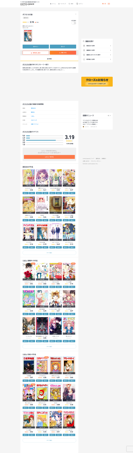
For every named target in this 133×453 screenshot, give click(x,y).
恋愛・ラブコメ (34, 124)
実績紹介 (104, 158)
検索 (71, 3)
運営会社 (98, 158)
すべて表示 (49, 252)
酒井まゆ (26, 17)
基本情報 (49, 58)
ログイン (79, 4)
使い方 (104, 3)
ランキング (62, 3)
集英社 (33, 112)
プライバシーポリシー (96, 161)
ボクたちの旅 (27, 64)
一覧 (108, 115)
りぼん (32, 116)
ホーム (53, 3)
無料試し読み (36, 53)
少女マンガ (34, 120)
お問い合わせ (86, 161)
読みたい (35, 46)
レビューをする (49, 157)
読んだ (63, 46)
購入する (62, 52)
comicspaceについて (88, 158)
